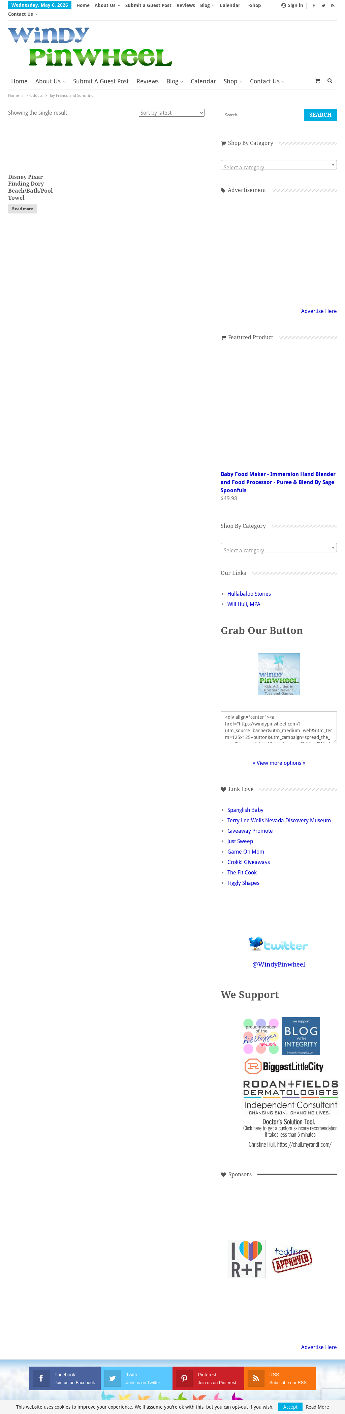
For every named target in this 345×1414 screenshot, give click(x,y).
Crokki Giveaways (248, 853)
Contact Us (265, 72)
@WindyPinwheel (278, 955)
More (228, 5)
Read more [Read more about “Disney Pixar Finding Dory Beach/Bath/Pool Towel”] (22, 200)
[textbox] (279, 159)
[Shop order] (172, 104)
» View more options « (279, 754)
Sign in (292, 5)
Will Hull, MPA (243, 595)
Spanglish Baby (245, 801)
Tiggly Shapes (243, 874)
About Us (105, 5)
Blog (205, 5)
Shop (231, 72)
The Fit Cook (242, 864)
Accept (290, 1407)
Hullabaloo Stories (249, 585)
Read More (317, 1407)
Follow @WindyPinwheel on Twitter (279, 930)
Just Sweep (240, 832)
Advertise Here (319, 302)
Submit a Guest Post (148, 5)
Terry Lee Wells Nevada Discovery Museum (279, 812)
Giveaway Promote (250, 822)
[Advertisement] (292, 1205)
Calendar (203, 72)
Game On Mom (245, 843)
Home (83, 5)
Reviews (186, 5)
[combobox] (279, 156)
